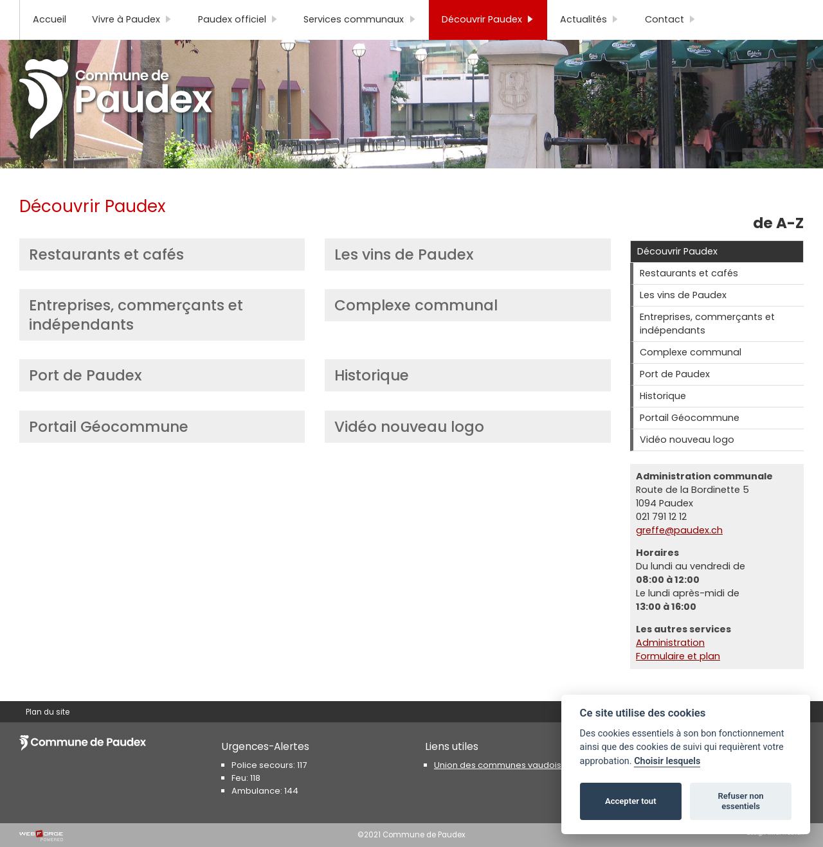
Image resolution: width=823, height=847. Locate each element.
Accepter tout (630, 801)
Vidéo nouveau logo (409, 448)
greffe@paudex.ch (679, 551)
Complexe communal (416, 326)
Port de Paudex (85, 396)
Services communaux (359, 40)
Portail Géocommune (108, 448)
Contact (670, 40)
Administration (670, 663)
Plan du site (47, 11)
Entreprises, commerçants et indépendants (136, 336)
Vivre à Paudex (132, 40)
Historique (371, 396)
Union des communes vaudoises (503, 765)
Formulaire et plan (678, 677)
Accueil (49, 40)
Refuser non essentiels (740, 801)
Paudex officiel (238, 40)
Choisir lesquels (667, 761)
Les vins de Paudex (404, 275)
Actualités (589, 40)
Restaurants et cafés (106, 275)
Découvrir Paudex (488, 40)
